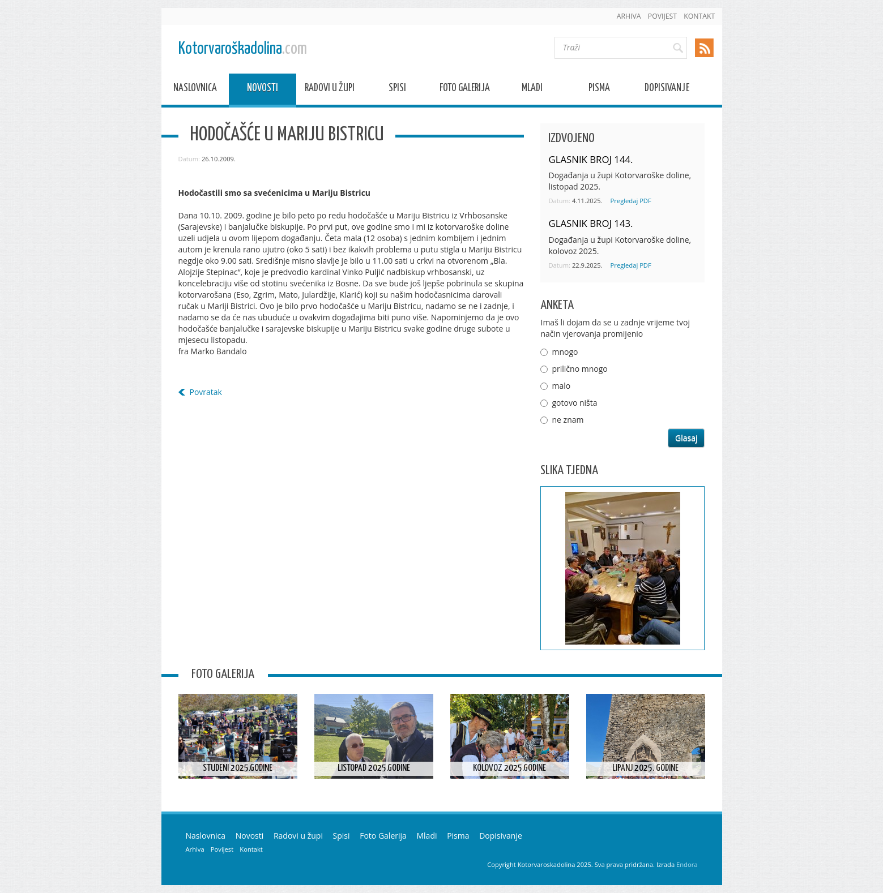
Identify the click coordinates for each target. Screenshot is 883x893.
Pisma (599, 89)
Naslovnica (195, 89)
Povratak (206, 392)
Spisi (397, 89)
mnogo (565, 351)
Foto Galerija (465, 89)
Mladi (532, 89)
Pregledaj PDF (631, 200)
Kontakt (699, 16)
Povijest (662, 16)
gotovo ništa (574, 402)
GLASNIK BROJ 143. (590, 223)
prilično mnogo (579, 368)
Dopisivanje (667, 89)
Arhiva (629, 16)
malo (561, 385)
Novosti (262, 89)
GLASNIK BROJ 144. (590, 159)
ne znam (567, 419)
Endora (686, 864)
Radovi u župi (330, 89)
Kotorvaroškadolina (242, 49)
